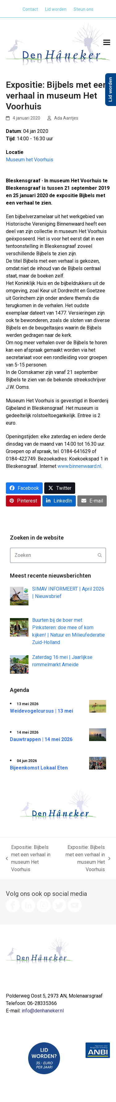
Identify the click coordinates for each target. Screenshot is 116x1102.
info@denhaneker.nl (43, 1011)
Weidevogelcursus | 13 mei (41, 711)
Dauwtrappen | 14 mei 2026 (41, 739)
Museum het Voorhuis (29, 160)
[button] (106, 42)
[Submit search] (100, 555)
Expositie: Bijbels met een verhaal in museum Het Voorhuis (28, 858)
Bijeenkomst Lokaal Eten (39, 768)
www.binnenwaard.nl (79, 466)
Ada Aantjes (66, 118)
